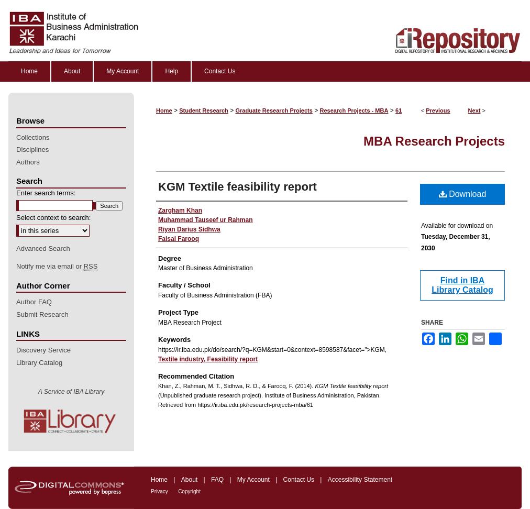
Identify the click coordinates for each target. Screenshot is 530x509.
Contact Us (298, 479)
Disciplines (32, 149)
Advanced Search (43, 248)
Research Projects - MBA (354, 110)
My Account (253, 479)
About (189, 479)
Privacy (159, 491)
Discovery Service (43, 350)
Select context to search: (53, 218)
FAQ (217, 479)
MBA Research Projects (434, 141)
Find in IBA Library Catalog (462, 285)
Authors (28, 162)
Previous (438, 110)
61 (398, 110)
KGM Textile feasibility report (237, 186)
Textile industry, (181, 359)
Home (164, 110)
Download (463, 194)
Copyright (189, 491)
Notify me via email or (56, 266)
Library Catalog (39, 363)
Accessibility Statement (360, 479)
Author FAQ (34, 302)
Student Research (203, 110)
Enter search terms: (45, 193)
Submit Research (42, 314)
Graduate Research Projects (274, 110)
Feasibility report (231, 359)
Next (474, 110)
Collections (33, 137)
